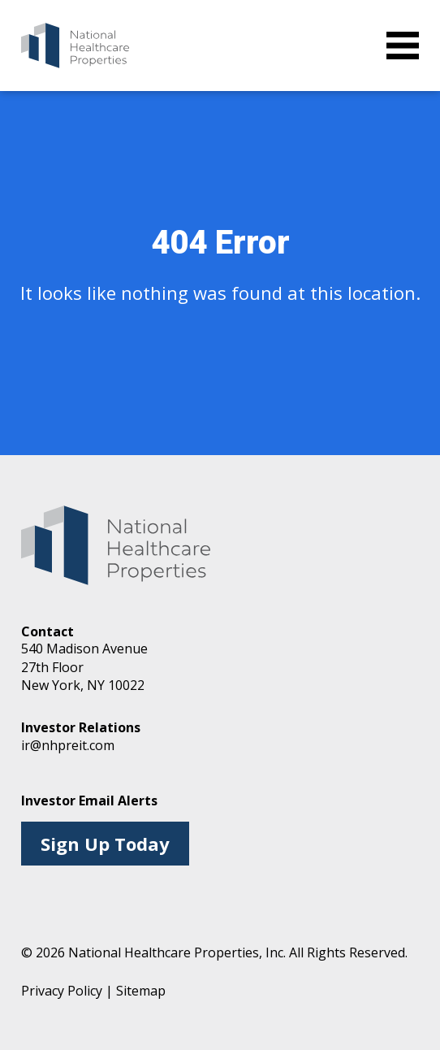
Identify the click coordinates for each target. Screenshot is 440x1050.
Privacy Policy (61, 991)
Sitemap (141, 991)
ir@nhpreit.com (67, 745)
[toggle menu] (402, 45)
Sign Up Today (105, 843)
